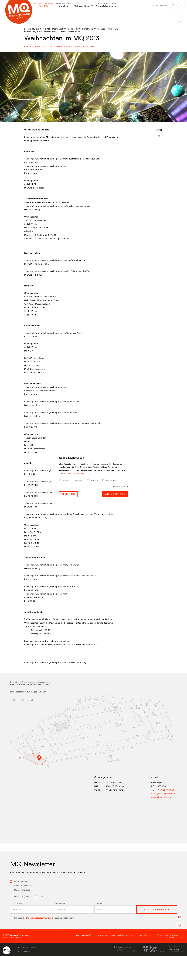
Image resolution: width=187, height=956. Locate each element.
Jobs (182, 938)
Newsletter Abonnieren (156, 909)
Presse (155, 5)
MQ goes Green (83, 6)
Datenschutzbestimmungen (39, 917)
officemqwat (24, 951)
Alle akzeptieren (114, 494)
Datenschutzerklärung (75, 473)
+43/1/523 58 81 (29, 948)
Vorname (17, 903)
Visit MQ (43, 5)
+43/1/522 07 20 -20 (164, 789)
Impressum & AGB (83, 935)
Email (99, 903)
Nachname (60, 903)
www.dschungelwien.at (160, 797)
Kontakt (170, 938)
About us (163, 5)
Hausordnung (144, 935)
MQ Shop (63, 5)
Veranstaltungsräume (107, 5)
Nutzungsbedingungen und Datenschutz (115, 935)
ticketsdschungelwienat (162, 793)
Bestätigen (68, 494)
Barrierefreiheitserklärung (167, 935)
